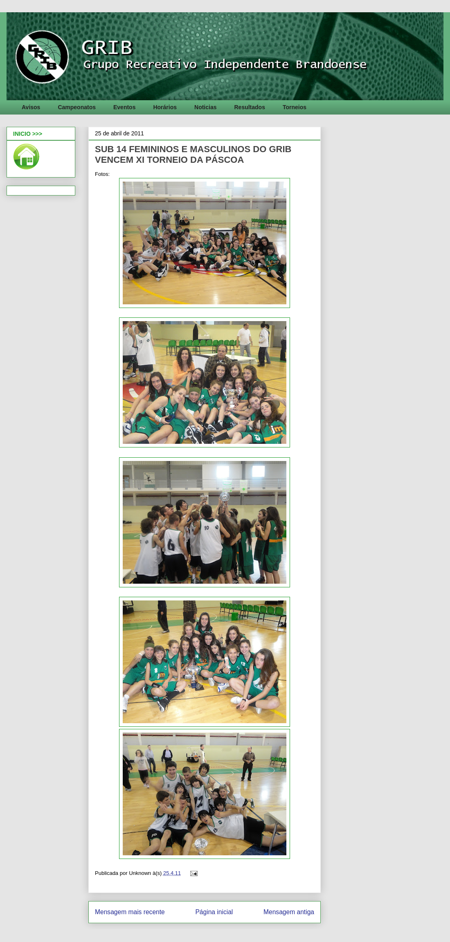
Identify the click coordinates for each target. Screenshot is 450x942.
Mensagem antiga (288, 911)
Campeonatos (77, 107)
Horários (165, 107)
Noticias (205, 107)
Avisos (31, 107)
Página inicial (214, 911)
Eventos (124, 107)
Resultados (249, 107)
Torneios (294, 107)
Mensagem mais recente (130, 911)
